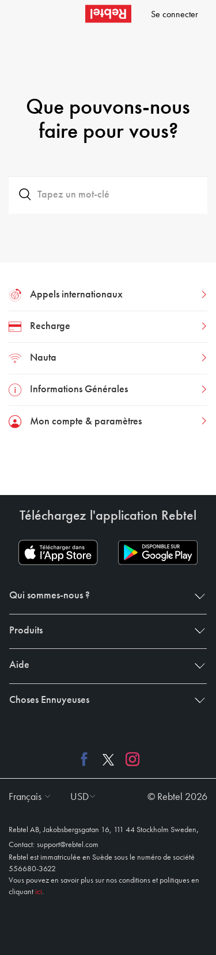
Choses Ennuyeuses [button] (104, 700)
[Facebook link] (87, 758)
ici (38, 892)
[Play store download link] (158, 552)
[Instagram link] (129, 758)
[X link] (108, 758)
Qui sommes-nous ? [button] (104, 595)
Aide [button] (104, 665)
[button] (27, 797)
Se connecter (174, 15)
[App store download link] (58, 552)
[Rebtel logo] (108, 14)
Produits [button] (104, 630)
